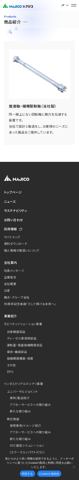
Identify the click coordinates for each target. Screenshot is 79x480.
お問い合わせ (13, 220)
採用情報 (10, 229)
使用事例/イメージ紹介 (25, 425)
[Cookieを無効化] (74, 467)
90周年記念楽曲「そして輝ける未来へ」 (30, 304)
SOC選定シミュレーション (27, 445)
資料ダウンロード (15, 243)
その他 (11, 365)
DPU (10, 372)
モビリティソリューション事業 (23, 324)
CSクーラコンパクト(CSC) (27, 452)
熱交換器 (13, 419)
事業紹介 (10, 316)
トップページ (13, 192)
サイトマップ (12, 237)
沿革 (7, 290)
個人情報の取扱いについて (22, 250)
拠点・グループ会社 (16, 297)
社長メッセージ (14, 270)
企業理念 (10, 277)
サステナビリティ (15, 210)
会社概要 (10, 284)
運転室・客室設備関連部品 (25, 345)
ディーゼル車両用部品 (22, 338)
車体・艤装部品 (17, 352)
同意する (27, 473)
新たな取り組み (20, 411)
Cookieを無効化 (49, 473)
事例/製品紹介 (20, 398)
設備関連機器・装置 (20, 358)
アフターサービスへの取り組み (30, 404)
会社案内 (10, 262)
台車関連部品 (16, 332)
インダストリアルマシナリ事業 (23, 384)
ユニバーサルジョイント (22, 391)
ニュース (10, 201)
